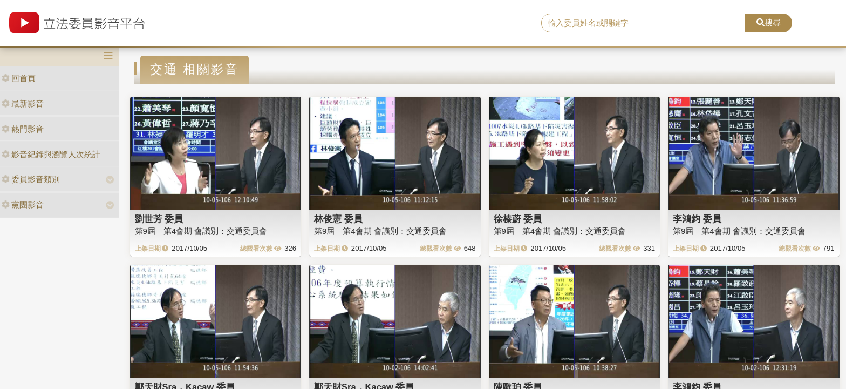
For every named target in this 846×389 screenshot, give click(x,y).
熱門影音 (23, 128)
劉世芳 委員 (159, 219)
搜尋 (768, 22)
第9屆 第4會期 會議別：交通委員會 (201, 231)
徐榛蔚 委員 (518, 219)
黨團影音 (23, 204)
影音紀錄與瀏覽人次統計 (51, 154)
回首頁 (19, 78)
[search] (643, 23)
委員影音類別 (31, 179)
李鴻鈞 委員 (697, 219)
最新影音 (23, 103)
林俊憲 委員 (338, 219)
